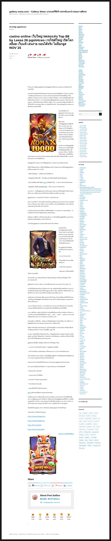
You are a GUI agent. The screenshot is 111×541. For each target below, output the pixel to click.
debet (81, 205)
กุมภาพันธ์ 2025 (83, 148)
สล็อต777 (82, 358)
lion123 (81, 231)
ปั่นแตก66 (81, 99)
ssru (81, 312)
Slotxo (98, 426)
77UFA (81, 177)
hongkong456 (83, 215)
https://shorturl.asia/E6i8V (36, 429)
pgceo (45, 182)
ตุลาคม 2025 (83, 135)
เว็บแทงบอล (82, 390)
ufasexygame (83, 327)
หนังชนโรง (81, 73)
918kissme (82, 182)
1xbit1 (81, 176)
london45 (82, 234)
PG (99, 418)
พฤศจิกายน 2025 (84, 134)
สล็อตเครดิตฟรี (83, 371)
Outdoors (82, 250)
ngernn (82, 249)
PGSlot (85, 421)
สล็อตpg (82, 364)
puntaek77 (82, 278)
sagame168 (82, 289)
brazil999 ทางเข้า (84, 200)
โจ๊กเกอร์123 (81, 66)
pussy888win (83, 281)
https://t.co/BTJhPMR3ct (66, 434)
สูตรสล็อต (82, 376)
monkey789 (83, 247)
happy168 (82, 211)
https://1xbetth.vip (83, 50)
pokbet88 (82, 272)
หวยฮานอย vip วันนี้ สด (85, 379)
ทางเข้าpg (82, 337)
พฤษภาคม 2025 (83, 143)
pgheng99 (81, 86)
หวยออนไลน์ (81, 105)
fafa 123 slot (82, 415)
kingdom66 (83, 229)
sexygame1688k (84, 302)
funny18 (82, 210)
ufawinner (82, 330)
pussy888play (83, 280)
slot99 (80, 31)
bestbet (81, 195)
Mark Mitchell (50, 499)
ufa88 (81, 320)
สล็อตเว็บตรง (81, 34)
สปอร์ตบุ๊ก (82, 348)
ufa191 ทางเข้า (83, 319)
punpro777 (81, 102)
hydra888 (82, 218)
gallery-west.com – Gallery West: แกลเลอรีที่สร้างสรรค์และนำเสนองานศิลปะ (48, 11)
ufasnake (82, 328)
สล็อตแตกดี (82, 374)
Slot (94, 426)
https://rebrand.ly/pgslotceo (36, 416)
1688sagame (83, 167)
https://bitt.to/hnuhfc (34, 425)
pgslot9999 (83, 268)
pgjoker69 (82, 260)
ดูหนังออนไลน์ (82, 61)
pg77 (81, 255)
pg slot (80, 55)
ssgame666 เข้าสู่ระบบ (85, 311)
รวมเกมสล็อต (83, 346)
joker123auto (83, 224)
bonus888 (82, 198)
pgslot (80, 40)
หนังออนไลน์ (81, 94)
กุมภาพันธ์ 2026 (83, 129)
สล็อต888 (81, 37)
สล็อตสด (82, 367)
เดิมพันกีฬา (82, 382)
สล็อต (81, 350)
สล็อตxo (82, 366)
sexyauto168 (83, 298)
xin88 (81, 332)
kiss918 (80, 57)
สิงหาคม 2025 (83, 138)
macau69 (82, 244)
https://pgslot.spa (83, 52)
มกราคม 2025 (83, 150)
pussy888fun (88, 424)
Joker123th (82, 226)
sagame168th (82, 74)
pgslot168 (82, 265)
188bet (81, 171)
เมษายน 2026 (83, 125)
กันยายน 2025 (83, 137)
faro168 (88, 415)
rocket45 (82, 285)
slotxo (80, 45)
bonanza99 (82, 197)
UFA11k (81, 317)
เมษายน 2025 (83, 145)
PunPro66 (82, 273)
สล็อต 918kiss (83, 351)
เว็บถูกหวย (82, 385)
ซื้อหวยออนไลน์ (82, 104)
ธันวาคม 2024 (83, 151)
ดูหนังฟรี (80, 78)
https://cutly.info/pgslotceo (36, 421)
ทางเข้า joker (82, 63)
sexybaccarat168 (84, 299)
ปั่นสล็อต (82, 341)
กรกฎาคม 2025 (83, 140)
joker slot (81, 65)
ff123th (81, 206)
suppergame (82, 429)
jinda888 (82, 221)
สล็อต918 (82, 361)
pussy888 (81, 42)
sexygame (82, 301)
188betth (82, 172)
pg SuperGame (83, 254)
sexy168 (82, 296)
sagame (82, 288)
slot (81, 304)
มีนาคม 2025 (83, 147)
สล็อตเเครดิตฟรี (82, 445)
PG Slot (90, 421)
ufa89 (81, 322)
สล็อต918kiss (83, 363)
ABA (81, 184)
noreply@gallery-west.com (50, 502)
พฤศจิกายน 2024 (84, 153)
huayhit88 (82, 216)
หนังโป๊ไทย (81, 48)
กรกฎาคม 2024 (83, 156)
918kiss (80, 70)
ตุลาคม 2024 (83, 155)
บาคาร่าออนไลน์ (82, 100)
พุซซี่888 (82, 343)
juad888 (82, 228)
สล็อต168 (82, 353)
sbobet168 (82, 294)
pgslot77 (81, 97)
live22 (80, 89)
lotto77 (81, 241)
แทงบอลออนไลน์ (83, 392)
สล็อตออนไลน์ (83, 369)
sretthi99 (82, 309)
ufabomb (82, 325)
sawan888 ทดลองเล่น (85, 293)
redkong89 (82, 283)
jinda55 (80, 29)
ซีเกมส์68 (82, 333)
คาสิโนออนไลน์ (87, 432)
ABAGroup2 (83, 185)
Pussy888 (81, 424)
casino (81, 202)
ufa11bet (82, 315)
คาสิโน (80, 432)
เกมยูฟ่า (81, 380)
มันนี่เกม (82, 345)
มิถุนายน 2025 (83, 142)
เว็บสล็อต (82, 389)
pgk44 (81, 262)
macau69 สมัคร (83, 246)
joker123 (81, 26)
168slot (81, 169)
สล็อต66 (80, 32)
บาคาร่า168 (81, 83)
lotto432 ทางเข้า (83, 237)
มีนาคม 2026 (83, 127)
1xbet (81, 174)
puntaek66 (82, 276)
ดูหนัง (80, 91)
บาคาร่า (80, 44)
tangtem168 (83, 314)
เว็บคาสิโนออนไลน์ (84, 384)
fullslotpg (81, 87)
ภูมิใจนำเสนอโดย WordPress (52, 534)
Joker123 (94, 418)
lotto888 (82, 242)
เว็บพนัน (81, 387)
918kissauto (83, 180)
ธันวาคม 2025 (83, 132)
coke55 (81, 203)
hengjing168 (83, 213)
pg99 (81, 257)
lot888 (81, 236)
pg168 (80, 27)
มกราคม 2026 (83, 130)
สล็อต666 (82, 356)
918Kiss (82, 179)
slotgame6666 (83, 306)
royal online (83, 286)
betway (96, 413)
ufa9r (81, 324)
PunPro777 (82, 275)
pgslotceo (11, 56)
